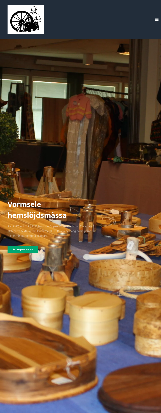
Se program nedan (23, 249)
